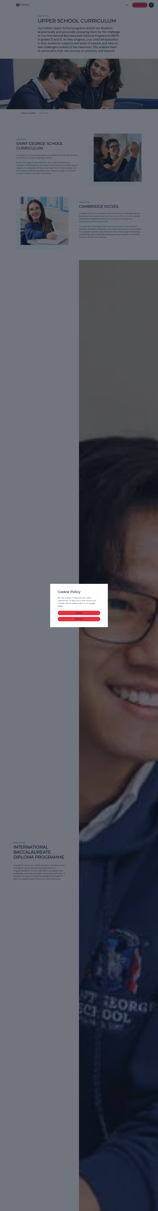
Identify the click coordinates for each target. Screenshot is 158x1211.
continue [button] (79, 613)
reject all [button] (79, 619)
